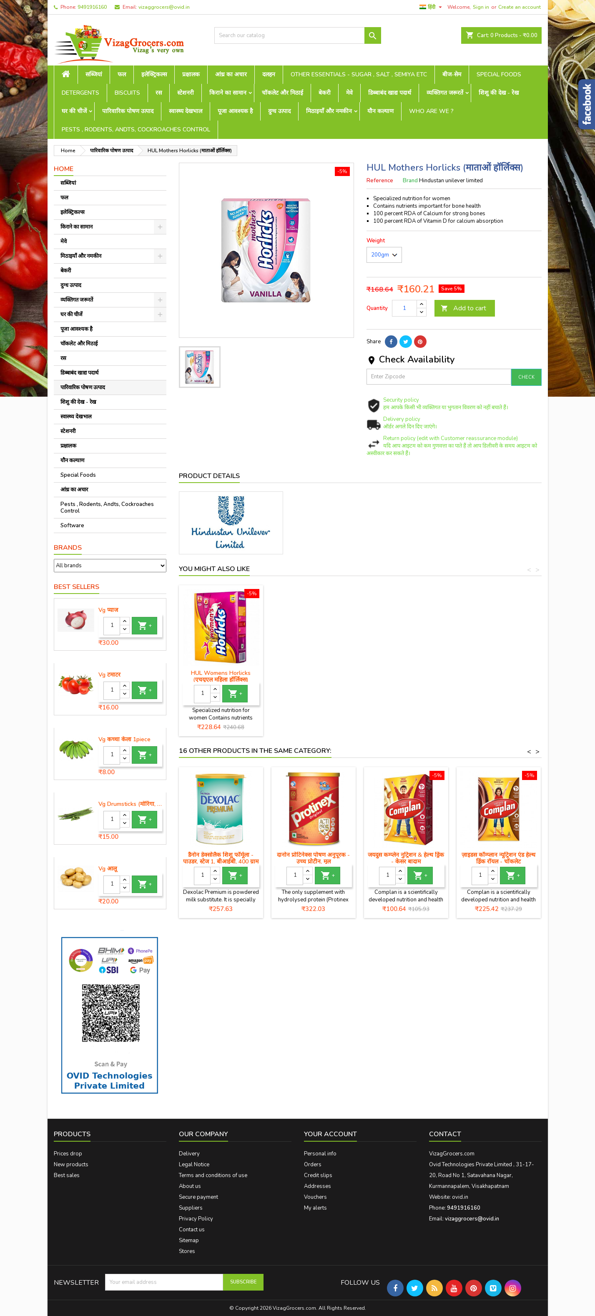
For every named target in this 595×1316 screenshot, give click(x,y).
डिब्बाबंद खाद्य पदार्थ (389, 93)
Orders (312, 1164)
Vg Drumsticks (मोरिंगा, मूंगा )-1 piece (130, 804)
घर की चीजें (74, 111)
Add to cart (463, 308)
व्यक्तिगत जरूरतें (445, 93)
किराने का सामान (227, 93)
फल (122, 74)
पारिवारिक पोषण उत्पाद (127, 111)
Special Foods (499, 74)
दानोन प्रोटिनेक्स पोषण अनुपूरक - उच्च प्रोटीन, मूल (313, 858)
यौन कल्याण (380, 111)
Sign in (481, 7)
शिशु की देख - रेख (499, 93)
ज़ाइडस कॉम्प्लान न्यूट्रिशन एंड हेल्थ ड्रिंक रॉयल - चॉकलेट (498, 858)
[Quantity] (111, 626)
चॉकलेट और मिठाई (282, 93)
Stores (187, 1251)
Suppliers (191, 1208)
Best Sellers (76, 586)
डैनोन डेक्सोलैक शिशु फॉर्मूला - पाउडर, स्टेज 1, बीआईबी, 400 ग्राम (221, 858)
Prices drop (68, 1153)
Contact (445, 1134)
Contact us (192, 1229)
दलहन (268, 74)
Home (63, 169)
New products (71, 1164)
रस (159, 93)
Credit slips (318, 1175)
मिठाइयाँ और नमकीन (329, 111)
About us (190, 1186)
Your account (330, 1134)
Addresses (317, 1186)
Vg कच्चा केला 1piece (124, 739)
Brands (68, 547)
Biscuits (127, 93)
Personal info (320, 1153)
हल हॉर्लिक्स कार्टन (313, 673)
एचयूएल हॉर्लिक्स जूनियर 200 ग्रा (406, 673)
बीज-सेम (451, 74)
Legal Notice (194, 1164)
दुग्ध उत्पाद (279, 111)
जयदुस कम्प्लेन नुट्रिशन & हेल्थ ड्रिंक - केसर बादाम (406, 858)
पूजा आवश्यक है (235, 111)
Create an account (519, 7)
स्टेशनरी (185, 93)
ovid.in (460, 1197)
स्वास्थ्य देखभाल (185, 111)
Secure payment (198, 1197)
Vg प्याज (108, 610)
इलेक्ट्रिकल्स (154, 74)
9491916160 (92, 7)
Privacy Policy (196, 1219)
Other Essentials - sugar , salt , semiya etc (359, 74)
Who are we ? (431, 111)
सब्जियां (93, 74)
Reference (380, 180)
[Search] (297, 35)
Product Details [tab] (209, 476)
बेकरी (325, 93)
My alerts (315, 1208)
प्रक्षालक (191, 74)
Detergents (80, 93)
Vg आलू (107, 869)
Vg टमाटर (109, 675)
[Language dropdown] (431, 7)
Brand (410, 180)
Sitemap (189, 1240)
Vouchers (315, 1197)
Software (72, 525)
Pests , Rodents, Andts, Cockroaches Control (136, 129)
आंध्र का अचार (231, 74)
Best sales (67, 1175)
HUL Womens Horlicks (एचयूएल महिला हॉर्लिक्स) (498, 676)
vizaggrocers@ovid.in (164, 7)
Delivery (189, 1153)
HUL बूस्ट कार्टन (221, 673)
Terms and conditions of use (213, 1175)
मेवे (349, 93)
